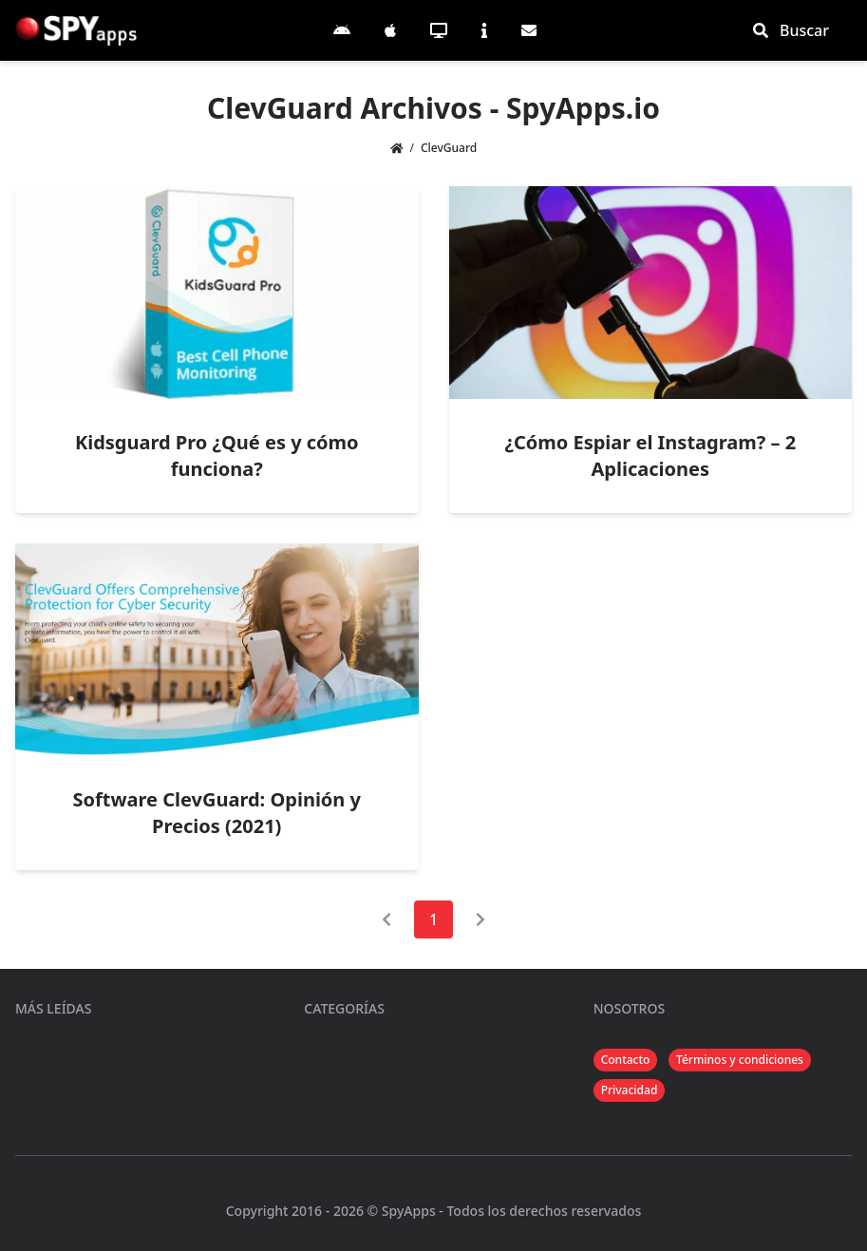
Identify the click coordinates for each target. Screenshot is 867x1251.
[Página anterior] (386, 919)
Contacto (625, 1060)
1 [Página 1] (433, 919)
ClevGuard (449, 148)
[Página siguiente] (480, 919)
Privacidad (629, 1090)
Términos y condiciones (739, 1060)
